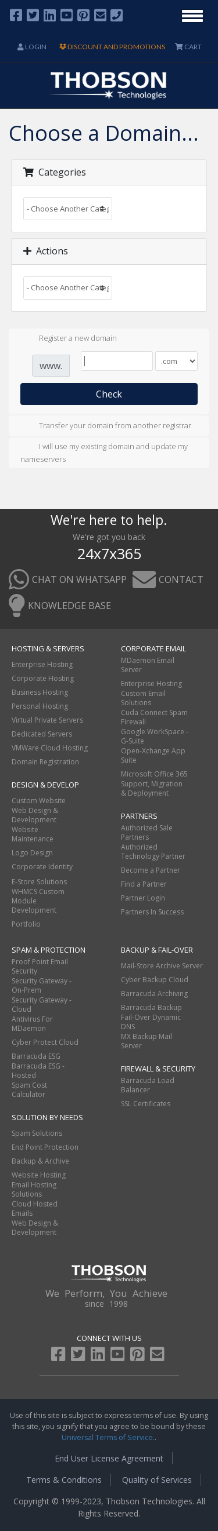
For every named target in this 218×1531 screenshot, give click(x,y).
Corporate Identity (42, 867)
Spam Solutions (37, 1133)
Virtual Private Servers (47, 720)
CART (188, 46)
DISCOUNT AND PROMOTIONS (112, 46)
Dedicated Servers (42, 734)
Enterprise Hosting (42, 664)
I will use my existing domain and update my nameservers (104, 452)
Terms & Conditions (64, 1479)
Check (109, 394)
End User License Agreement (109, 1458)
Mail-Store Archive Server (162, 966)
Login (32, 46)
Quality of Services (157, 1479)
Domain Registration (45, 762)
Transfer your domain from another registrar (105, 426)
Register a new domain (68, 339)
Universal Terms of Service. (108, 1437)
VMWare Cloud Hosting (50, 748)
